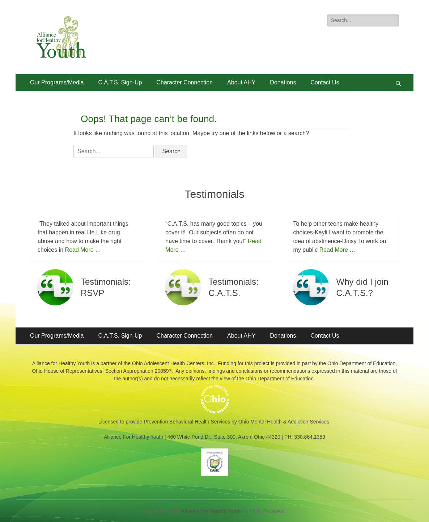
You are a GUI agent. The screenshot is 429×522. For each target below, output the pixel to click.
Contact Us (324, 82)
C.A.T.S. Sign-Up (120, 82)
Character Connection (184, 82)
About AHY (241, 82)
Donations (283, 82)
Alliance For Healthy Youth (211, 511)
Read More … (83, 250)
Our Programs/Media (57, 82)
